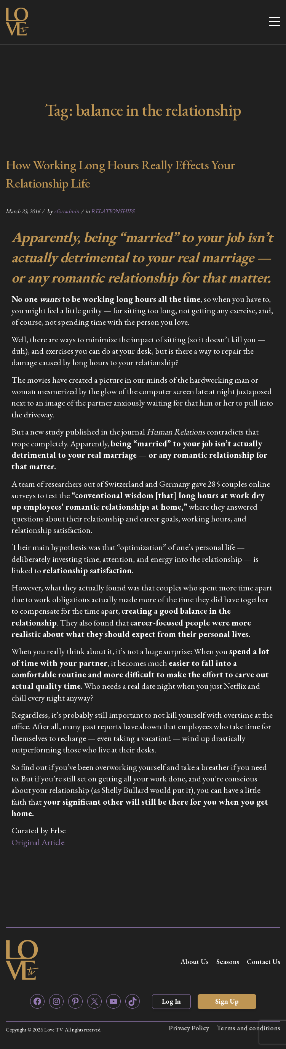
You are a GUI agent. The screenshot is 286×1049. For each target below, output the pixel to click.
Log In (171, 1001)
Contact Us (263, 961)
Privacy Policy (189, 1027)
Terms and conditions (248, 1027)
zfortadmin (66, 211)
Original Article (37, 842)
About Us (195, 961)
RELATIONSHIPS (112, 211)
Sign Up (227, 1001)
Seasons (227, 961)
